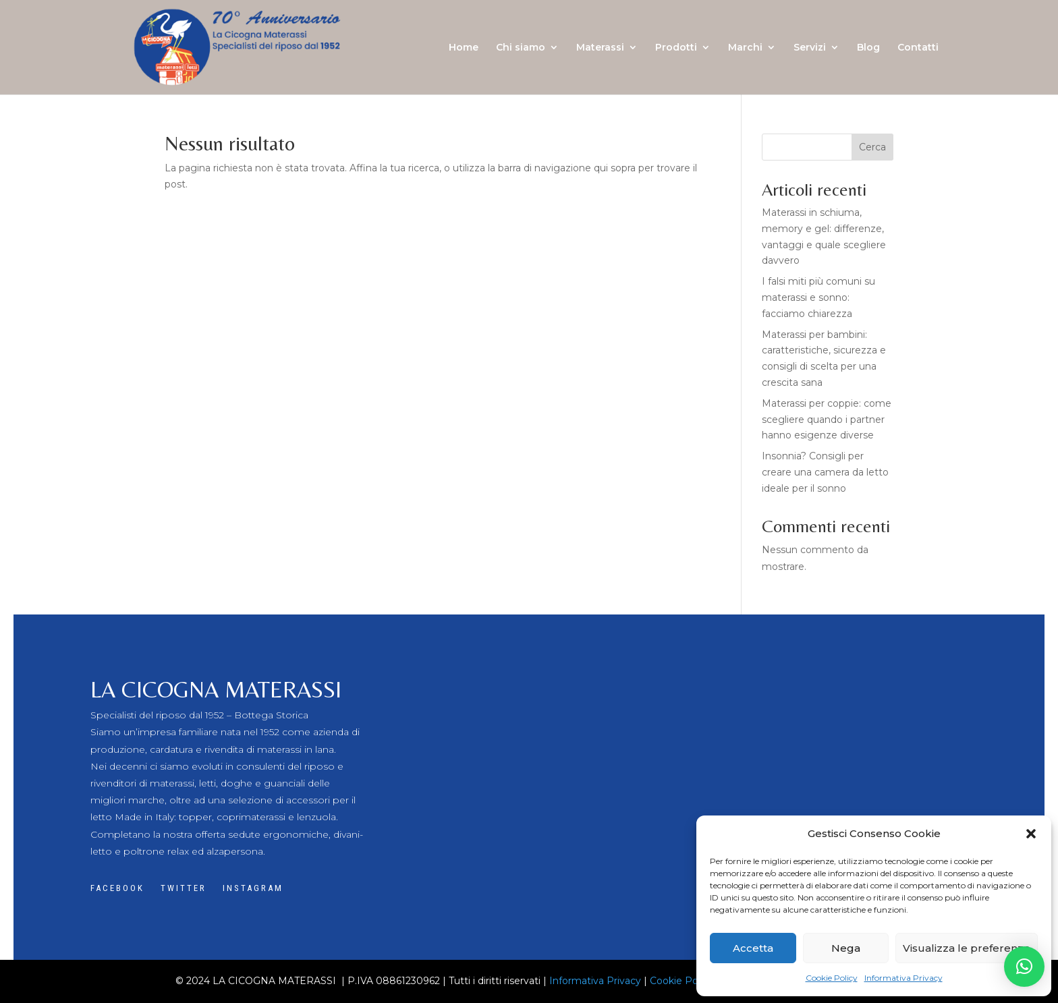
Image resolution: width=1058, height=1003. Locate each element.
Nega (845, 948)
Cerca (872, 147)
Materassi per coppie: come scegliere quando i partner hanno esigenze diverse (826, 419)
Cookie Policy (832, 978)
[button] (1031, 833)
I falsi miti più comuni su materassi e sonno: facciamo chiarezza (818, 297)
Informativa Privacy (903, 978)
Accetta (753, 948)
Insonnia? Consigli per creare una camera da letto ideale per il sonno (825, 472)
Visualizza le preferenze (966, 948)
